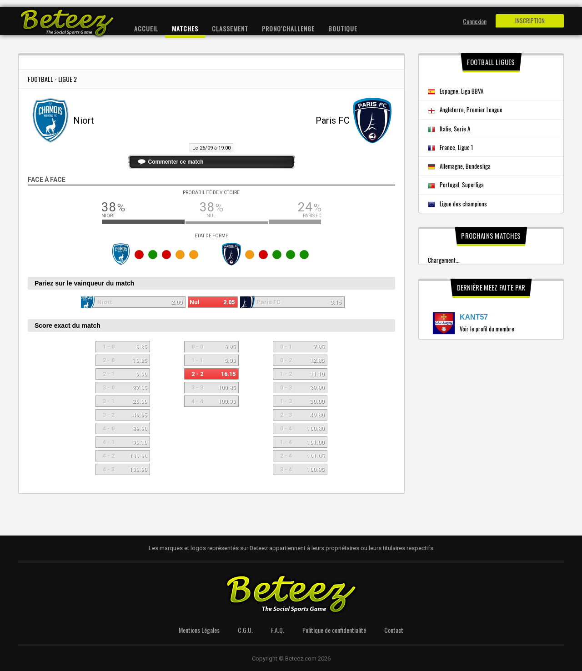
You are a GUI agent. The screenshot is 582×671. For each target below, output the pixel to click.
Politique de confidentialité (334, 630)
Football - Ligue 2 (52, 79)
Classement (230, 28)
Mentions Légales (199, 630)
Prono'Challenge (288, 28)
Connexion (475, 21)
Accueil (146, 28)
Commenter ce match (176, 162)
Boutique (342, 28)
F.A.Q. (277, 630)
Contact (393, 630)
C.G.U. (245, 630)
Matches (185, 28)
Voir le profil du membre (487, 328)
